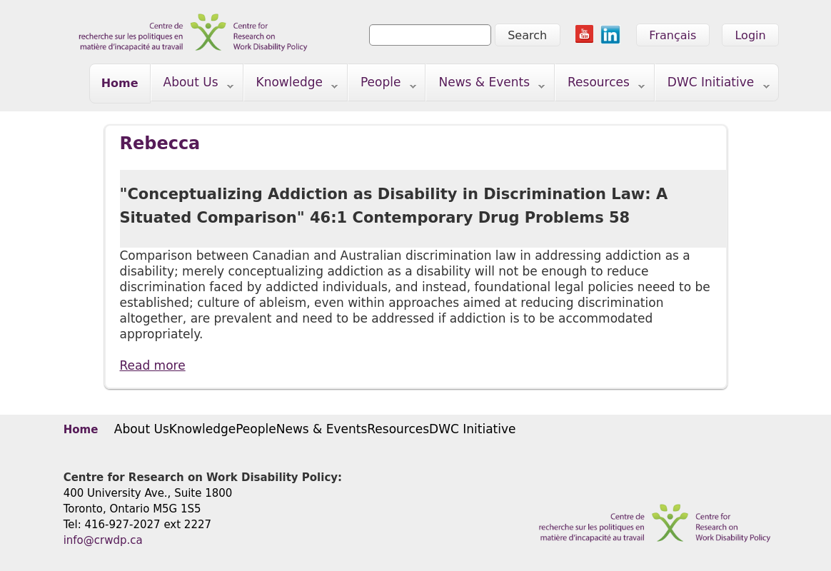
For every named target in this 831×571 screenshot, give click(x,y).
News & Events (485, 85)
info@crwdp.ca (103, 540)
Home (119, 83)
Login (750, 35)
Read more (153, 365)
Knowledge (291, 85)
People (382, 85)
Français (672, 35)
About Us (192, 85)
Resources (600, 85)
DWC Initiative (712, 85)
